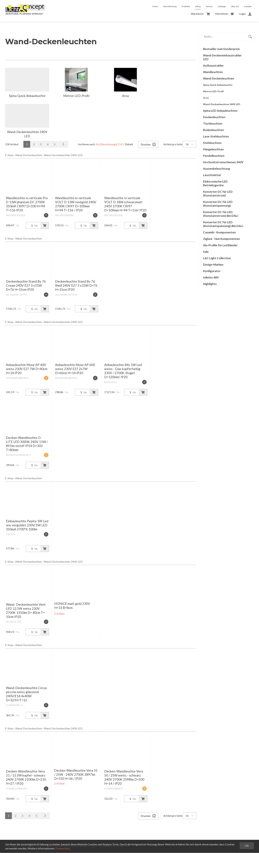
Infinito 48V (211, 277)
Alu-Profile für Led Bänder (220, 245)
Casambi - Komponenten (219, 232)
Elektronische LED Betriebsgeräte (215, 183)
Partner (209, 6)
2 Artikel (59, 614)
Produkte (186, 6)
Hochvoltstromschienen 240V (223, 162)
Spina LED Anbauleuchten (220, 110)
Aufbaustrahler (213, 65)
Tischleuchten (212, 123)
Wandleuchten (213, 72)
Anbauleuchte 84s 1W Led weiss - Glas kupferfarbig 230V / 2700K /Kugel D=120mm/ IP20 (123, 371)
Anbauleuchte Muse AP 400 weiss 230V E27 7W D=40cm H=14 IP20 (26, 369)
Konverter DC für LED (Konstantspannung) (218, 203)
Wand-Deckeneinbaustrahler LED (222, 57)
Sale (206, 251)
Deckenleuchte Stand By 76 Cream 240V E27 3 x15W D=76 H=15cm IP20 (26, 286)
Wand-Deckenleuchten (28, 155)
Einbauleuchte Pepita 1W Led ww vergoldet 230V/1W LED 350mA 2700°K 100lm (27, 526)
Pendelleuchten (213, 155)
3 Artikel (59, 784)
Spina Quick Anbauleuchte (217, 84)
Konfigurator (212, 271)
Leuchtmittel (212, 175)
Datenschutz (62, 848)
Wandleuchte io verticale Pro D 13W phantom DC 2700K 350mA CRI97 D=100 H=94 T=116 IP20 (27, 205)
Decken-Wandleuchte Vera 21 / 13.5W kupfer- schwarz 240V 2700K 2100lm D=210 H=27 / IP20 (26, 778)
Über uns (235, 6)
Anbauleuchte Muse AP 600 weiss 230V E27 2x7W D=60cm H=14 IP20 (75, 369)
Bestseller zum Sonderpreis (221, 49)
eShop (198, 6)
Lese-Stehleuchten (216, 136)
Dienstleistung (169, 6)
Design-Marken (213, 264)
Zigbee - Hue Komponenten (221, 239)
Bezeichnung (108, 144)
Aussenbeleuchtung (216, 168)
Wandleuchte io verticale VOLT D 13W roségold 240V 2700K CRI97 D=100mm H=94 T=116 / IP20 (75, 205)
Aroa (206, 97)
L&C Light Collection (217, 258)
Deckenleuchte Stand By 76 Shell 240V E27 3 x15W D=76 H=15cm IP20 (76, 286)
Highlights (210, 284)
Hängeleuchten (213, 149)
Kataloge (222, 6)
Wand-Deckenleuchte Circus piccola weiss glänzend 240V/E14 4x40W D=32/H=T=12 (26, 695)
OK (247, 845)
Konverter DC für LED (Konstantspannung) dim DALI (223, 224)
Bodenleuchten (213, 130)
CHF (120, 144)
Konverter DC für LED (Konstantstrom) (218, 193)
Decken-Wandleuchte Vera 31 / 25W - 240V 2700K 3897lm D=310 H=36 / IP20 (75, 775)
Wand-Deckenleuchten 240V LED (63, 155)
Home (155, 6)
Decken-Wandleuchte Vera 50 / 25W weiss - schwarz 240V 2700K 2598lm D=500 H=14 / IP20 (124, 778)
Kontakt (247, 6)
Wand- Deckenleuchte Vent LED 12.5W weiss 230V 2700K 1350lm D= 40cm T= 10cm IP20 (26, 611)
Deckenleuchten (214, 117)
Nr (97, 144)
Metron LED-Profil (213, 91)
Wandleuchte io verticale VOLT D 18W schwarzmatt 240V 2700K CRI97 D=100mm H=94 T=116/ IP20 (125, 205)
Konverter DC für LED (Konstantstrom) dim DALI (220, 213)
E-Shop (9, 155)
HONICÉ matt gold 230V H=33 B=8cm (72, 606)
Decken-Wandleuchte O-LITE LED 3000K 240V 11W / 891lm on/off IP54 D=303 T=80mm (27, 444)
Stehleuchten (212, 143)
